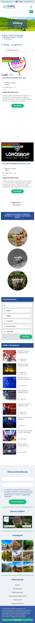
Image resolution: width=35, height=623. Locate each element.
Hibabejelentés (17, 592)
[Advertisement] (18, 124)
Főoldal (4, 35)
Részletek (17, 106)
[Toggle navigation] (31, 6)
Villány (19, 37)
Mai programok (7, 1)
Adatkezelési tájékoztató (17, 596)
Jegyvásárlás (28, 1)
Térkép (19, 1)
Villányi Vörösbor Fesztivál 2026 (16, 164)
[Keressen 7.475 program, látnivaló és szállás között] (15, 11)
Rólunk (17, 585)
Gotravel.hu (13, 518)
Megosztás (26, 526)
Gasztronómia (7, 61)
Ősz (21, 146)
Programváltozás (17, 603)
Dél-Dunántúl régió (16, 35)
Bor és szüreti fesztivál (10, 58)
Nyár (21, 61)
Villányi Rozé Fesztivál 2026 (14, 78)
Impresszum (17, 600)
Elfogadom (17, 620)
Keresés (26, 337)
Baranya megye (9, 37)
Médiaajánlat (17, 589)
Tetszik (9, 526)
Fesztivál (16, 61)
